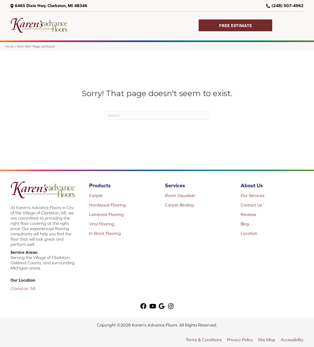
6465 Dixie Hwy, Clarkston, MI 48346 (51, 5)
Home (9, 46)
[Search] (157, 115)
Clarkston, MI (23, 288)
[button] (235, 25)
